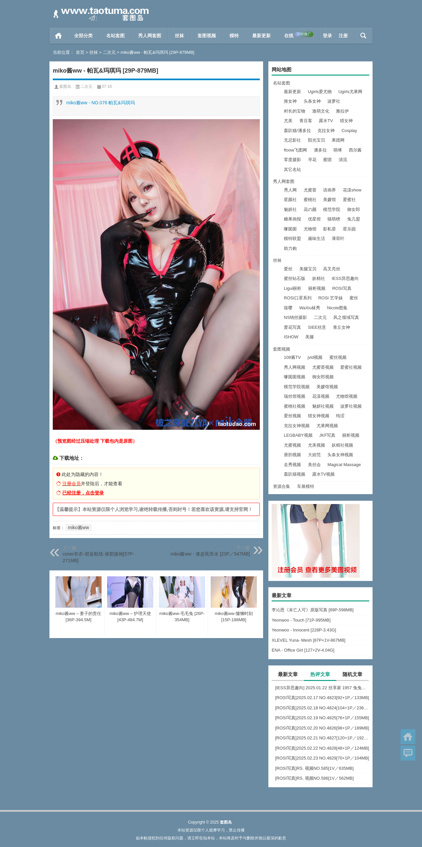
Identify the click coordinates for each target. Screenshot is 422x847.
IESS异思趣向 (345, 278)
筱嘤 (288, 307)
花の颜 (310, 209)
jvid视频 (315, 357)
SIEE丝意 (317, 327)
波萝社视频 (351, 406)
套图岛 (65, 86)
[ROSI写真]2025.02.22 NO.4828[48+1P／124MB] (322, 748)
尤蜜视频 (292, 445)
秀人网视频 (294, 367)
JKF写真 (327, 435)
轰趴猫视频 (294, 474)
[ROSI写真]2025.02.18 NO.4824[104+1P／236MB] (322, 707)
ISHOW (291, 336)
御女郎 (353, 209)
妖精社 (318, 278)
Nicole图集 (337, 307)
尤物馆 (310, 228)
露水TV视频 (323, 474)
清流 (343, 159)
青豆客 (305, 120)
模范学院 (331, 209)
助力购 (290, 248)
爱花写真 (292, 327)
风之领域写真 (346, 317)
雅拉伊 (342, 111)
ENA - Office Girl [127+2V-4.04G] (303, 650)
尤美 (288, 120)
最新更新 (261, 35)
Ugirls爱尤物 (320, 91)
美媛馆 (329, 199)
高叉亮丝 (331, 268)
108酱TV (292, 357)
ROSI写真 (341, 288)
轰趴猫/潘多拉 (297, 130)
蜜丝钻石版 (294, 278)
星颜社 (290, 199)
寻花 (312, 159)
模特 (234, 35)
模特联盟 (292, 238)
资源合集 (281, 486)
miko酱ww (78, 527)
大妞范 (314, 454)
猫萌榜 (333, 219)
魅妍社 (290, 209)
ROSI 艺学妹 (330, 297)
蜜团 (327, 159)
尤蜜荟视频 (323, 367)
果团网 (338, 140)
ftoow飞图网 (295, 150)
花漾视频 (320, 396)
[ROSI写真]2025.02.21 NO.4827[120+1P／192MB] (322, 737)
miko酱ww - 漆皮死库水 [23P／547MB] (210, 554)
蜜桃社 (310, 199)
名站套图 (115, 35)
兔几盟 (353, 219)
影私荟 (329, 228)
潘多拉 (320, 150)
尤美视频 (316, 445)
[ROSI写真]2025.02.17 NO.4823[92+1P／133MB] (322, 697)
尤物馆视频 (346, 396)
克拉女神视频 (297, 425)
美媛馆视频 (327, 386)
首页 (58, 36)
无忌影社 (292, 140)
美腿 (309, 336)
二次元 (109, 52)
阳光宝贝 (316, 140)
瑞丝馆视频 (294, 396)
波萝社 (333, 101)
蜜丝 (353, 297)
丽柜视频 (316, 288)
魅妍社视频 (323, 406)
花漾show (352, 189)
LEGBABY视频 (298, 435)
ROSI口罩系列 (298, 297)
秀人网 (290, 189)
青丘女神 (341, 327)
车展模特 (305, 486)
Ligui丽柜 (292, 288)
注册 (343, 35)
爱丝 (288, 268)
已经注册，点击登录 (83, 492)
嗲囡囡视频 (294, 376)
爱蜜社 (349, 199)
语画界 (329, 189)
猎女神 (346, 120)
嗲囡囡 (290, 228)
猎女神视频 (318, 415)
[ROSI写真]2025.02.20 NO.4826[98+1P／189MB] (322, 728)
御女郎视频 (323, 376)
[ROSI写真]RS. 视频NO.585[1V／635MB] (314, 768)
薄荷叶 (338, 238)
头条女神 (312, 101)
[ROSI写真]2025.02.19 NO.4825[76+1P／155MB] (322, 717)
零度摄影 (292, 159)
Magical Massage (344, 464)
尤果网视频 (327, 425)
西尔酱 (355, 150)
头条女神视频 (340, 454)
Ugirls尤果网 (350, 91)
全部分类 (83, 35)
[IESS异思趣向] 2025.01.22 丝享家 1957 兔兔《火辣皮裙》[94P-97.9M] (322, 687)
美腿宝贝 (307, 268)
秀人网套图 (149, 35)
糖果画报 (292, 219)
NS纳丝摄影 (295, 317)
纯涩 (340, 415)
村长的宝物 (294, 111)
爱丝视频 (292, 415)
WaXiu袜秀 (309, 307)
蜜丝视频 (338, 357)
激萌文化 (320, 111)
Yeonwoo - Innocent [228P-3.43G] (304, 629)
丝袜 (179, 35)
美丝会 (314, 464)
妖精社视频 (342, 445)
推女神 (290, 101)
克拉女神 (326, 130)
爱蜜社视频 (351, 367)
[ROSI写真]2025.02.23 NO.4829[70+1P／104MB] (322, 758)
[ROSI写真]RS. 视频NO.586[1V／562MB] (314, 778)
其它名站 (292, 169)
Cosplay (349, 130)
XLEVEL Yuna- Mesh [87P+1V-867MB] (309, 640)
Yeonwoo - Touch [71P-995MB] (301, 620)
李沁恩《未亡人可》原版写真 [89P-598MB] (313, 609)
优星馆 (314, 219)
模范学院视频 (297, 386)
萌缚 (337, 150)
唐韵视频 (292, 454)
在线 (298, 35)
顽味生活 (316, 238)
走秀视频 (292, 464)
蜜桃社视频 (294, 406)
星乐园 (349, 228)
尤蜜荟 (310, 189)
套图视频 (206, 35)
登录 (327, 35)
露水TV (326, 120)
